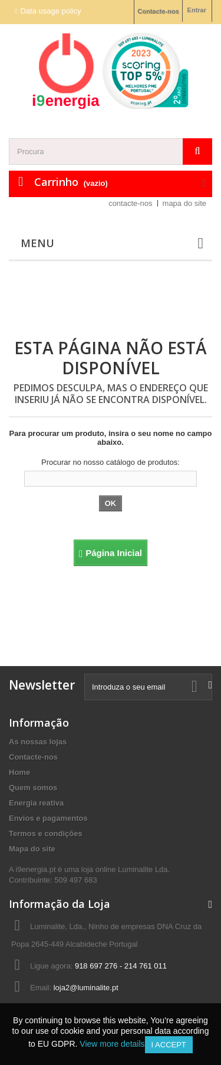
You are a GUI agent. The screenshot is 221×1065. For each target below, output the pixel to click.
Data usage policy (50, 10)
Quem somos (33, 787)
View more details (112, 1044)
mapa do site (184, 203)
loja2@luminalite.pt (86, 987)
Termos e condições (46, 833)
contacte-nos (130, 203)
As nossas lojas (38, 741)
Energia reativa (36, 802)
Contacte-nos (158, 11)
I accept (168, 1044)
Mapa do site (32, 848)
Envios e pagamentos (48, 818)
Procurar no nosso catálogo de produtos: (110, 462)
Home (19, 772)
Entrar (196, 10)
